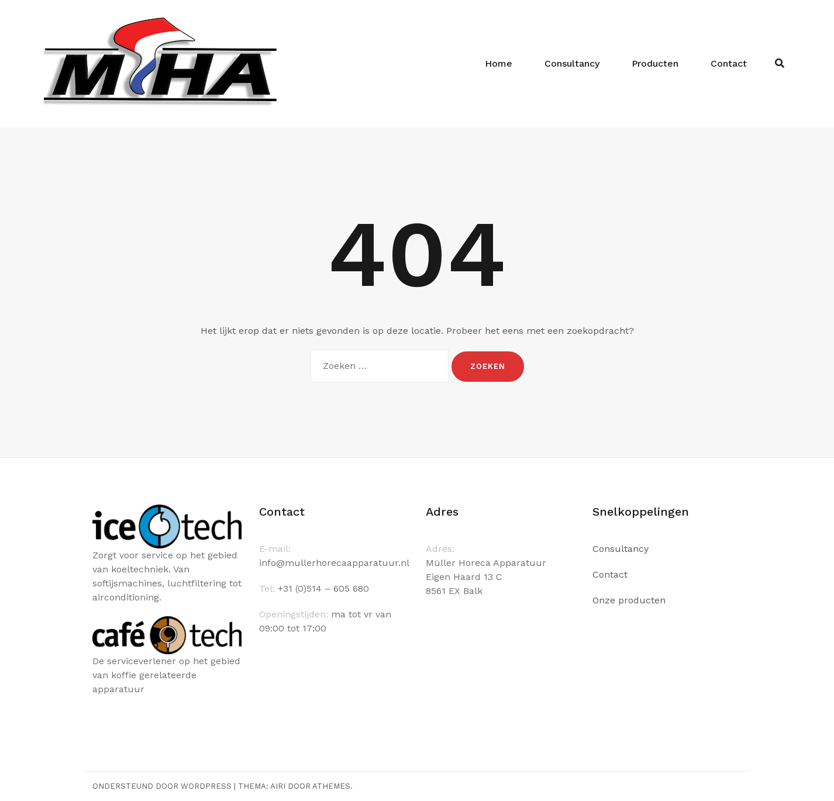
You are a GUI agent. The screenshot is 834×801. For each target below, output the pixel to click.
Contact (729, 63)
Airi (277, 786)
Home (498, 63)
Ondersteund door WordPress (162, 786)
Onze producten (629, 600)
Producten (655, 63)
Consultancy (571, 63)
